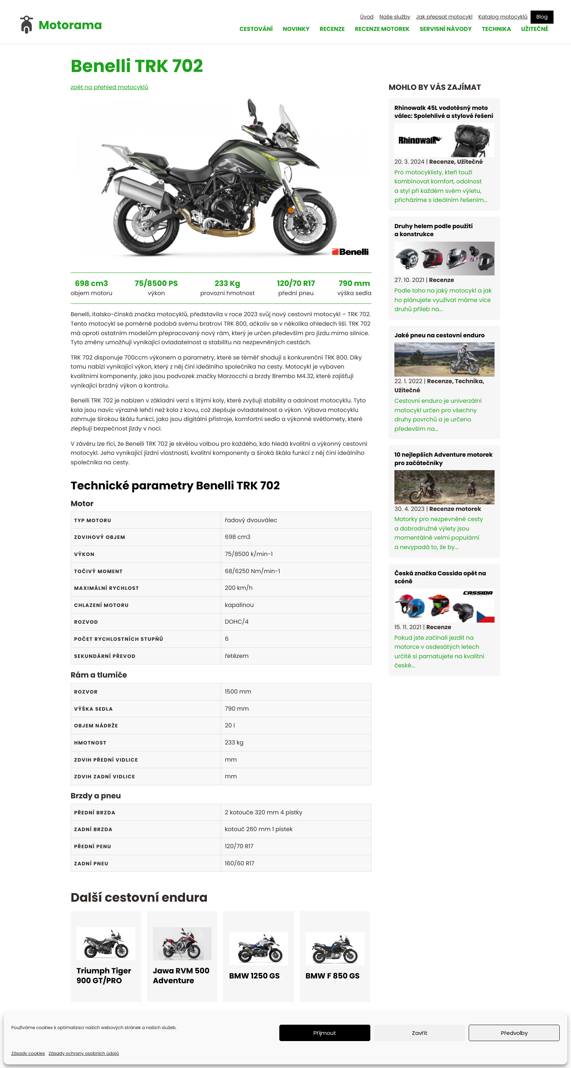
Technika (495, 29)
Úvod (367, 16)
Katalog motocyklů (503, 16)
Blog (542, 16)
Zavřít (420, 1033)
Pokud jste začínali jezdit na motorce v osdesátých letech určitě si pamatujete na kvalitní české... (444, 619)
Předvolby (514, 1033)
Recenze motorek (378, 29)
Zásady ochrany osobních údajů (84, 1054)
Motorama (70, 25)
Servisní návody (443, 29)
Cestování (249, 29)
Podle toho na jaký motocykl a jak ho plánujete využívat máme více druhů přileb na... (444, 267)
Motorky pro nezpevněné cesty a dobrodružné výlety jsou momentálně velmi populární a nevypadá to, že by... (444, 501)
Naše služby (394, 16)
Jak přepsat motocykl (444, 16)
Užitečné (534, 29)
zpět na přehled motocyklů (109, 87)
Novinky (290, 29)
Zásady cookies (28, 1054)
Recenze (327, 29)
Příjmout (325, 1033)
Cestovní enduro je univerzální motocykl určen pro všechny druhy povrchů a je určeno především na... (444, 382)
